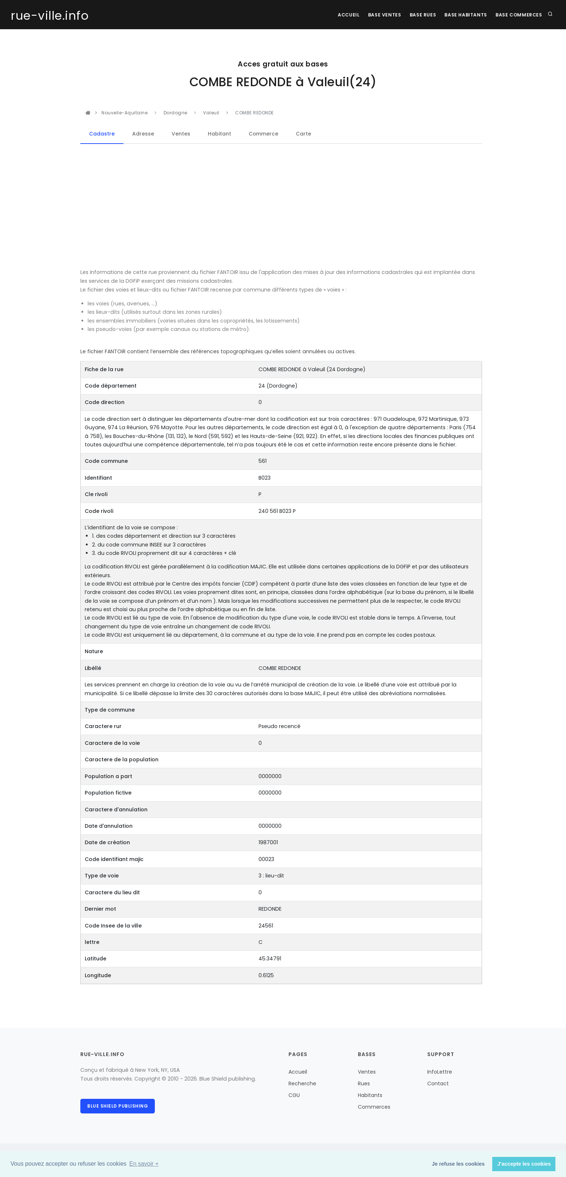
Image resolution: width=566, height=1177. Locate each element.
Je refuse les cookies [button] (458, 1164)
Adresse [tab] (143, 133)
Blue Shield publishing (117, 1106)
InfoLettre (439, 1071)
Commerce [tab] (264, 133)
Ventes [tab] (181, 133)
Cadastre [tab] (102, 133)
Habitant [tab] (219, 133)
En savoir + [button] (143, 1164)
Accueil (339, 15)
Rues (364, 1083)
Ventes (367, 1071)
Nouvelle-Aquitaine (125, 113)
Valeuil (211, 113)
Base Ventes (377, 15)
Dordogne (176, 113)
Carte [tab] (303, 133)
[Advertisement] (281, 206)
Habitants (370, 1095)
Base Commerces (518, 15)
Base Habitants (463, 15)
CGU (294, 1095)
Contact (438, 1083)
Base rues (418, 15)
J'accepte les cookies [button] (524, 1164)
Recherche (302, 1083)
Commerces (374, 1107)
